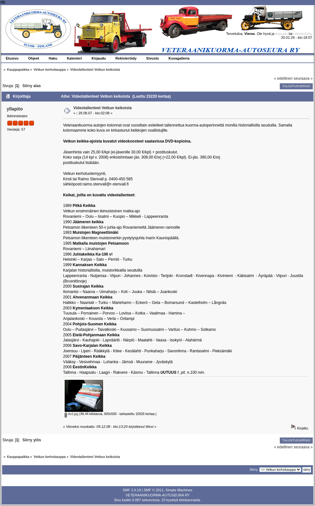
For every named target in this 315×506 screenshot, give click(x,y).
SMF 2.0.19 (132, 490)
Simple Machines (179, 490)
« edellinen (283, 78)
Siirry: (253, 469)
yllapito (15, 108)
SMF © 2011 (154, 490)
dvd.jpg (71, 414)
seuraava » (303, 78)
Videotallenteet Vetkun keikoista (102, 108)
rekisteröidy (302, 34)
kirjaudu (281, 34)
